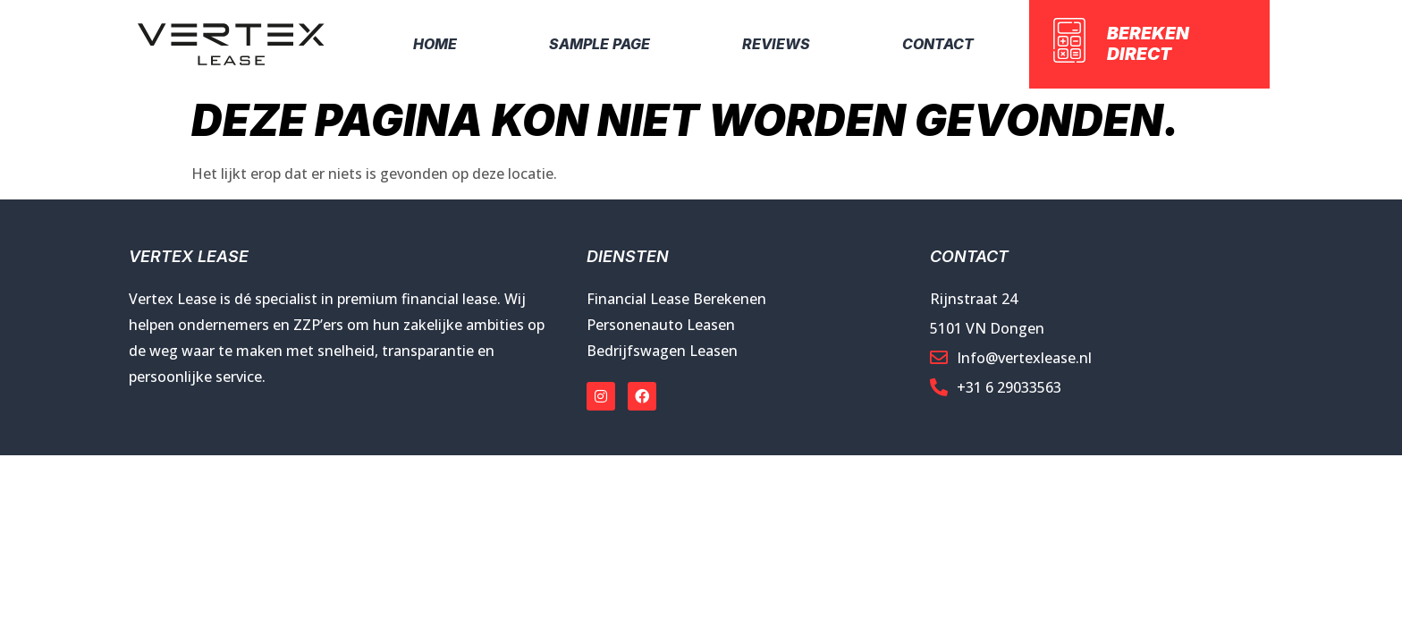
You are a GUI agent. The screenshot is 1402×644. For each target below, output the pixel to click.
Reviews (776, 44)
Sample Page (599, 44)
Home (435, 44)
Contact (938, 44)
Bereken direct (1148, 43)
